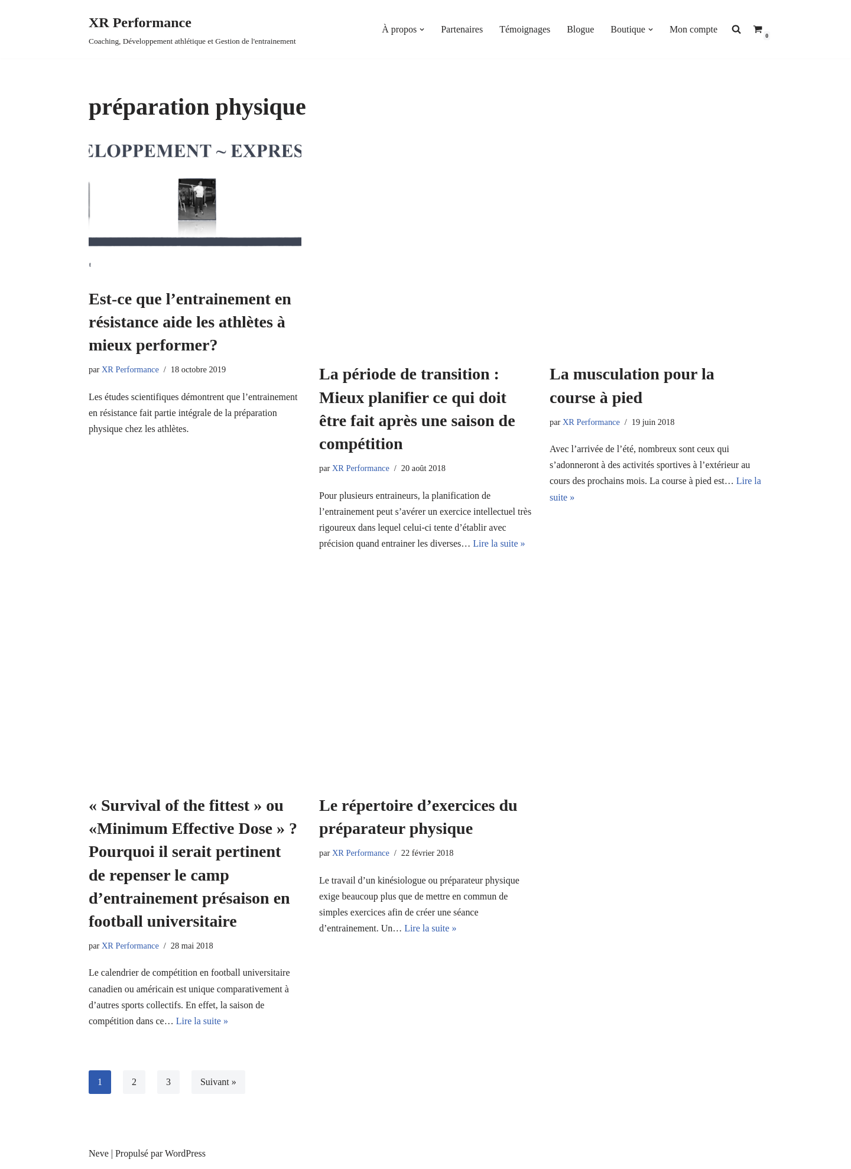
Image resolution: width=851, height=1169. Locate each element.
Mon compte (693, 29)
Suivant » (218, 1082)
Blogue (580, 29)
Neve (99, 1154)
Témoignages (524, 29)
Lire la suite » (499, 543)
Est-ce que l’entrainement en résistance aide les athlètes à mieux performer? (190, 322)
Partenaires (462, 29)
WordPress (185, 1154)
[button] (422, 29)
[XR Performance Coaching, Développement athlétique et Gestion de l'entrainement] (192, 29)
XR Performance (130, 369)
